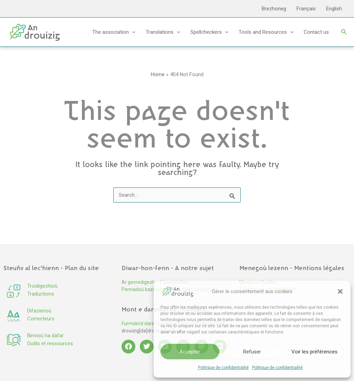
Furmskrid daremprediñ (147, 323)
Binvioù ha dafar (45, 335)
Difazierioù (39, 311)
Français (306, 9)
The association (113, 32)
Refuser (252, 352)
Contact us (316, 32)
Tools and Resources (266, 32)
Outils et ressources (50, 343)
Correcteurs (40, 319)
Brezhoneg (274, 9)
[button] (340, 291)
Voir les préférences (314, 352)
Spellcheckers (209, 32)
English (334, 9)
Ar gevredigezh (138, 282)
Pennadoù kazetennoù (146, 289)
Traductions (40, 294)
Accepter (189, 352)
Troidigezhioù (42, 286)
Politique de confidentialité (223, 367)
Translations (163, 32)
